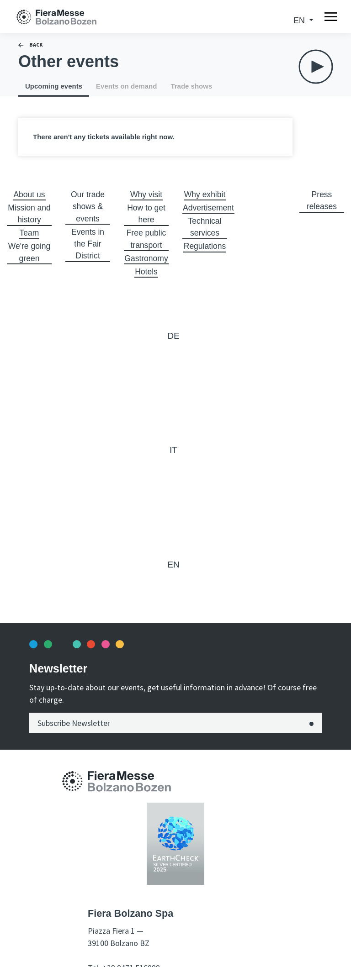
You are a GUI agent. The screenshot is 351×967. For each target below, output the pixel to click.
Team (29, 233)
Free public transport (146, 239)
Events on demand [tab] (126, 86)
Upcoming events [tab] (53, 86)
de (173, 337)
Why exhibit (204, 194)
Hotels (146, 272)
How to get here (146, 214)
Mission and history (29, 214)
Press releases (321, 200)
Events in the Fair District (88, 245)
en (300, 20)
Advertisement (209, 207)
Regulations (204, 246)
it (173, 451)
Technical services (204, 227)
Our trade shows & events (87, 207)
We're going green (29, 252)
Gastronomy (146, 258)
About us (29, 194)
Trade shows (191, 86)
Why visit (146, 194)
